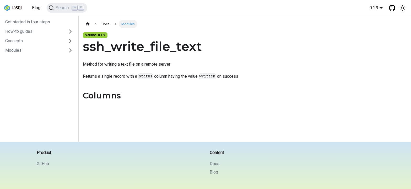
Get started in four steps (27, 21)
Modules (13, 50)
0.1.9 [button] (374, 7)
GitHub (43, 163)
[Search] (67, 8)
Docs (214, 163)
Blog (36, 7)
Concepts (14, 40)
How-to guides (19, 31)
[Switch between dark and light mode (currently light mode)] (402, 8)
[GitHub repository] (392, 8)
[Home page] (88, 24)
